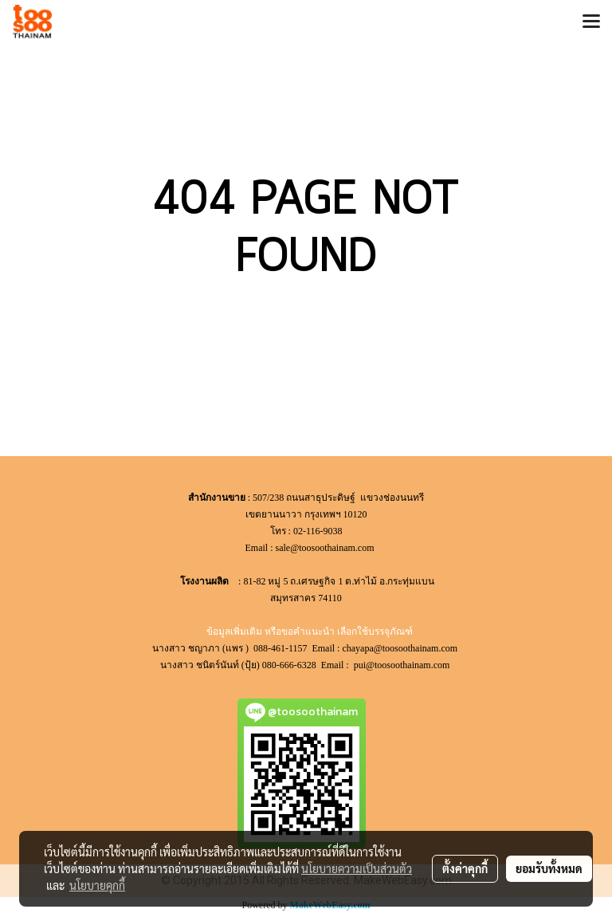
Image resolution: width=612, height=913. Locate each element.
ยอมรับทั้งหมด (549, 868)
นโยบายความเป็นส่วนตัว (356, 868)
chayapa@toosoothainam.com (401, 648)
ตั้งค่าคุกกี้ (465, 868)
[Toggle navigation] (591, 22)
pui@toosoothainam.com (403, 665)
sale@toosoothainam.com (324, 547)
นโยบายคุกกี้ (97, 885)
